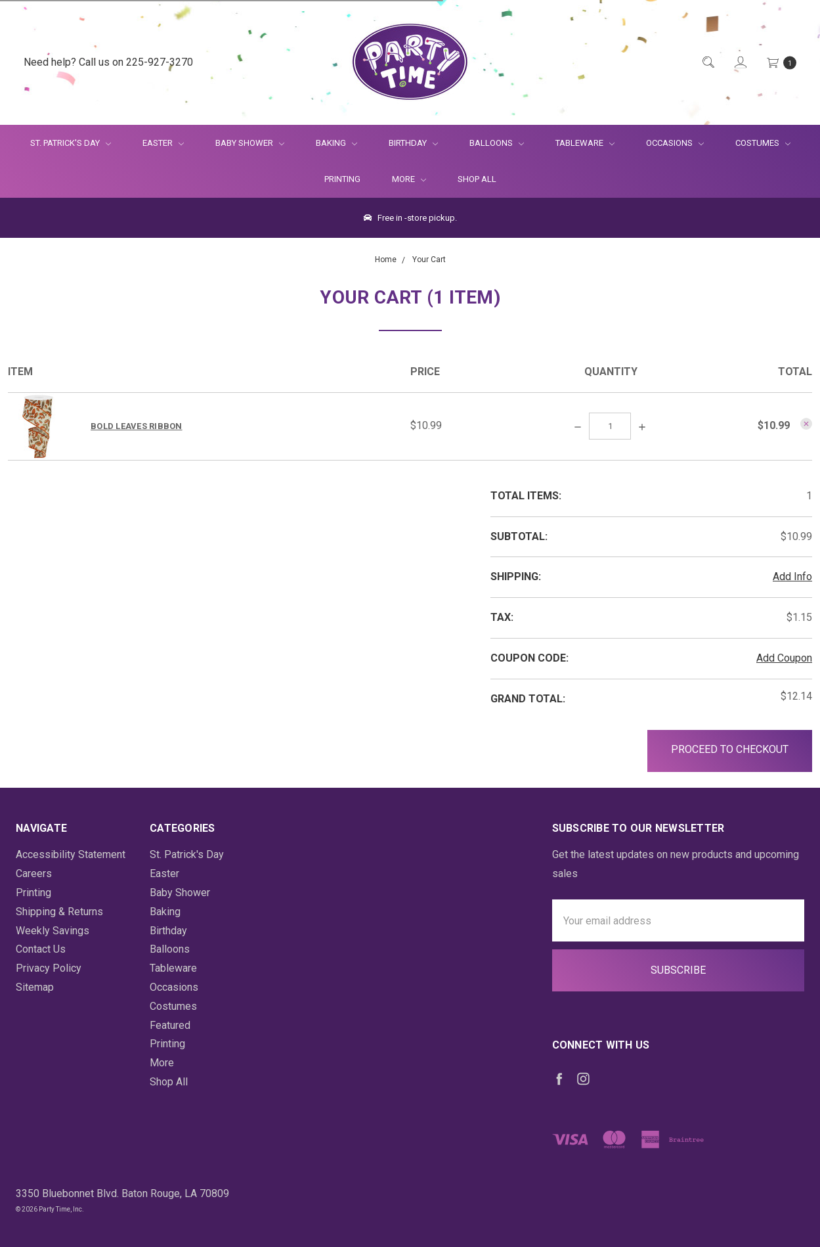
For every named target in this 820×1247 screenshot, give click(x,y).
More (401, 179)
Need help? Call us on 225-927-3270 (108, 62)
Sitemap (35, 987)
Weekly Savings (52, 930)
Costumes (762, 143)
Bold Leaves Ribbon (137, 426)
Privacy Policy (48, 968)
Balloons (496, 143)
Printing (342, 179)
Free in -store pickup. (410, 218)
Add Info (792, 576)
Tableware (585, 143)
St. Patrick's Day (70, 143)
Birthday (413, 143)
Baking (336, 143)
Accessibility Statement (70, 854)
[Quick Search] (707, 63)
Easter (163, 143)
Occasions (675, 143)
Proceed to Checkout (729, 749)
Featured (170, 1025)
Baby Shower (249, 143)
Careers (34, 873)
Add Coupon (784, 658)
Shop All (477, 179)
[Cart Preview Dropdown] (780, 63)
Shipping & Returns (59, 911)
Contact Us (41, 949)
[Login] (739, 63)
